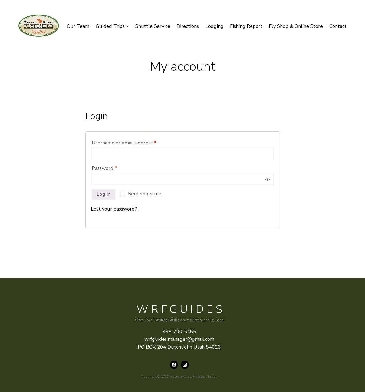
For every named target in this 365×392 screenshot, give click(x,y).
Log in (103, 194)
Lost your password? (114, 209)
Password (104, 168)
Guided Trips (110, 26)
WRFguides (180, 309)
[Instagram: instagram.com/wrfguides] (185, 365)
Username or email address (124, 143)
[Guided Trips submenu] (127, 26)
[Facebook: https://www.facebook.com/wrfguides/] (174, 365)
